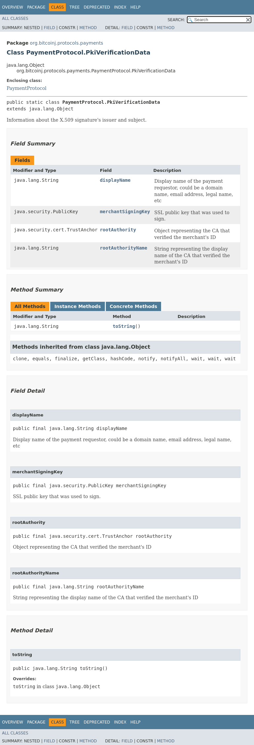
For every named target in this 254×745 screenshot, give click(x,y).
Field (49, 27)
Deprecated (97, 7)
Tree (74, 7)
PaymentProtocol (27, 88)
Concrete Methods (133, 306)
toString (124, 326)
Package (36, 7)
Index (120, 7)
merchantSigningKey (125, 211)
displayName (115, 180)
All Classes (15, 18)
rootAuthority (118, 229)
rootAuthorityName (123, 248)
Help (135, 7)
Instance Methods (77, 306)
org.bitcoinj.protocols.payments (66, 43)
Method (88, 27)
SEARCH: (176, 20)
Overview (12, 7)
